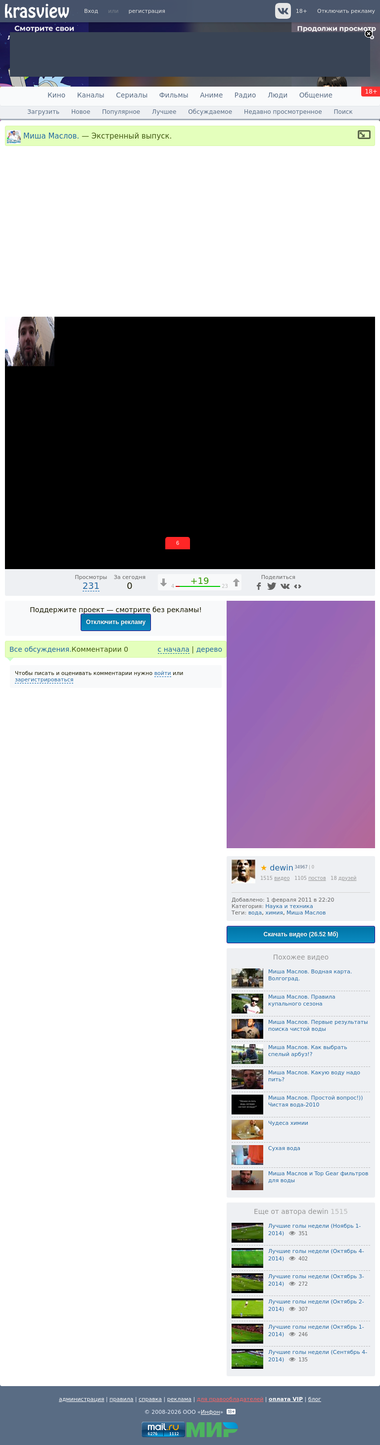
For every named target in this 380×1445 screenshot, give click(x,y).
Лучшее (164, 111)
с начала (174, 649)
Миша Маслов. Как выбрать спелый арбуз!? (307, 1051)
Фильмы (174, 95)
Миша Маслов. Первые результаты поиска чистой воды (318, 1025)
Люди (277, 95)
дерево (209, 649)
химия (274, 913)
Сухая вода (284, 1148)
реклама (179, 1399)
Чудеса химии (288, 1123)
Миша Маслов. (51, 135)
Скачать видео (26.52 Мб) (301, 934)
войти (162, 673)
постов (317, 878)
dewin (276, 867)
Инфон (210, 1412)
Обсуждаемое (210, 111)
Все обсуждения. (40, 649)
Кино (56, 95)
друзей (347, 878)
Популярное (121, 111)
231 (91, 585)
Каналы (90, 95)
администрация (81, 1399)
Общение (315, 95)
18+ (301, 11)
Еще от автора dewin (301, 1211)
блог (314, 1399)
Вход (91, 11)
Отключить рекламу (346, 11)
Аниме (211, 95)
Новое (80, 111)
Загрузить (43, 111)
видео (281, 878)
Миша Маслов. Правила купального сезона (301, 1000)
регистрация (147, 11)
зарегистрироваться (44, 679)
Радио (245, 95)
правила (121, 1399)
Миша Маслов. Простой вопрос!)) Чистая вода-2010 (315, 1101)
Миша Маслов (306, 913)
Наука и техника (289, 906)
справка (150, 1399)
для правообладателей (230, 1399)
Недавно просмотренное (283, 111)
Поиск (342, 111)
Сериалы (131, 95)
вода (255, 913)
